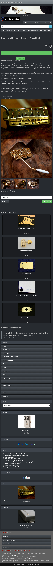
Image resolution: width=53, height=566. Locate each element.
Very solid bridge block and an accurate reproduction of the (17, 500)
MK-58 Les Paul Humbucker (26, 525)
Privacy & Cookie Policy (9, 540)
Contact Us (6, 547)
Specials (5, 412)
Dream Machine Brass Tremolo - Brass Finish (38, 30)
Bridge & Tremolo (21, 30)
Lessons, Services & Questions (10, 389)
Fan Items (5, 381)
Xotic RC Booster (26, 430)
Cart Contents (28, 22)
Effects (4, 374)
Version (3, 194)
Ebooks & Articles (7, 385)
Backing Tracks (6, 349)
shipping (51, 47)
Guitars (4, 346)
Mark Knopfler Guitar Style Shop (11, 2)
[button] (5, 10)
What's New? (6, 507)
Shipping (5, 536)
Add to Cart (20, 58)
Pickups (5, 364)
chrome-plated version (23, 68)
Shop (6, 30)
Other (4, 367)
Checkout (38, 22)
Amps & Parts (6, 371)
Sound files (5, 396)
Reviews (5, 201)
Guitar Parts (12, 30)
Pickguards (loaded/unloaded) (10, 356)
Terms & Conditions (8, 543)
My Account (47, 22)
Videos (4, 392)
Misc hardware (6, 378)
